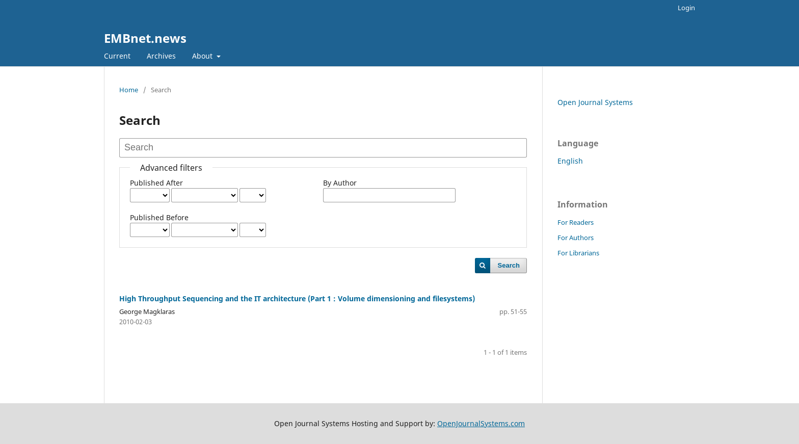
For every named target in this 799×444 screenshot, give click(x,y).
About (203, 56)
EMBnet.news (145, 38)
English (570, 161)
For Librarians (578, 252)
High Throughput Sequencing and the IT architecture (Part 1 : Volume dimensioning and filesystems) (297, 298)
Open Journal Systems (595, 102)
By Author (340, 183)
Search (509, 265)
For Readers (575, 222)
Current (117, 56)
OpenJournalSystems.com (481, 423)
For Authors (575, 237)
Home (128, 89)
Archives (161, 56)
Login (686, 7)
